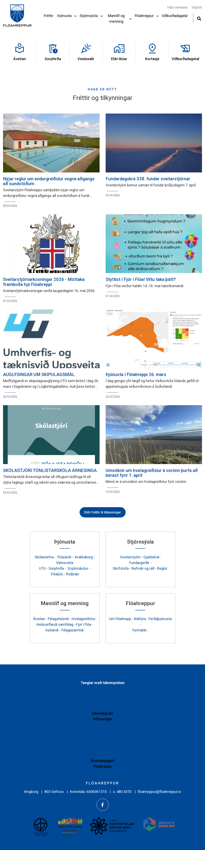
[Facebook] (103, 805)
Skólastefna (44, 557)
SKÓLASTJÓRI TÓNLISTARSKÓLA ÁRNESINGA (50, 470)
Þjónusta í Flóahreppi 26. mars (136, 374)
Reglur (162, 568)
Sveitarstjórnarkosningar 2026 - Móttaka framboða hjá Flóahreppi (44, 282)
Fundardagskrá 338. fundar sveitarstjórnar (148, 178)
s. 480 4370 (122, 791)
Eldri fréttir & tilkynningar (102, 512)
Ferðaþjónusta (160, 619)
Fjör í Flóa (83, 624)
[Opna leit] (199, 18)
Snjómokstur (78, 568)
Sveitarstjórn (130, 557)
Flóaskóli (64, 557)
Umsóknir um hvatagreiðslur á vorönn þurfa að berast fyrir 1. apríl (152, 473)
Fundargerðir (139, 563)
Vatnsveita (64, 563)
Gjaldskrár (151, 557)
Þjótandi (52, 630)
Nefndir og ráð (143, 568)
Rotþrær (72, 574)
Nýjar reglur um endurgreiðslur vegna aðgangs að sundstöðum (49, 181)
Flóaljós (57, 574)
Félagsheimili (58, 619)
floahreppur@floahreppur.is (159, 791)
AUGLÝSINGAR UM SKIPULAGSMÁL (39, 374)
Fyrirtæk (139, 630)
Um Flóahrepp (120, 619)
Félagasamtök (72, 630)
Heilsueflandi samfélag (54, 624)
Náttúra (140, 619)
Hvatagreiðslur (83, 619)
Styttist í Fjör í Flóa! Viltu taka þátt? (141, 279)
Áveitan (39, 619)
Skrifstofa (121, 568)
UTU (42, 568)
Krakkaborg (84, 557)
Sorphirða (56, 568)
